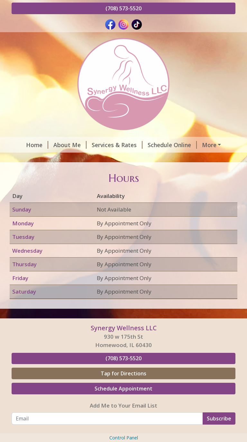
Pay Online (31, 172)
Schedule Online (163, 145)
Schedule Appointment (123, 415)
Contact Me (132, 158)
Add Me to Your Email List (123, 432)
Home (28, 145)
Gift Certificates (180, 158)
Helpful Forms (39, 158)
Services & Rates (107, 145)
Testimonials (87, 158)
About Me (60, 145)
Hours (204, 145)
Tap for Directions (123, 400)
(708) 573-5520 (123, 8)
